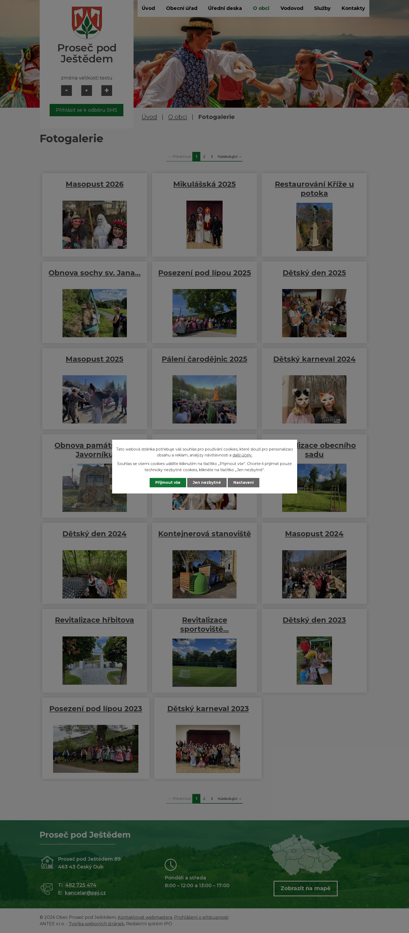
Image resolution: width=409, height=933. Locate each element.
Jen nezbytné (207, 482)
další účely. (242, 455)
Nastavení (243, 482)
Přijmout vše (167, 482)
